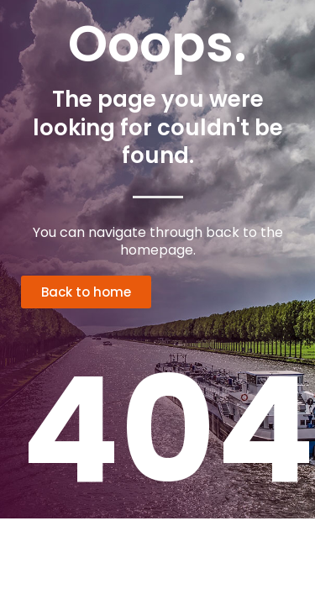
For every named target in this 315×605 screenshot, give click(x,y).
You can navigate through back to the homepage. (158, 241)
